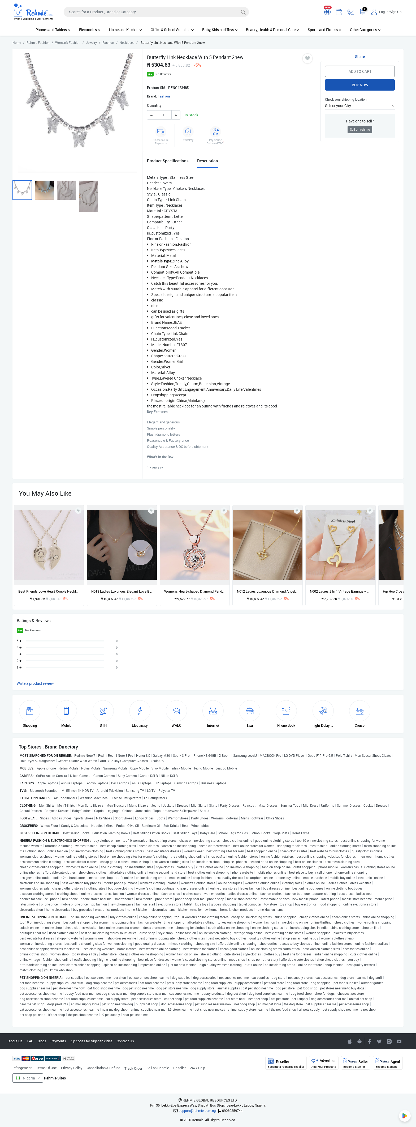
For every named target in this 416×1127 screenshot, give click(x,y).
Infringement (22, 1067)
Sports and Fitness (324, 29)
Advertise (323, 1063)
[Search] (156, 12)
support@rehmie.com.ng (197, 1110)
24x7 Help (197, 1067)
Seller (355, 1063)
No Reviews (163, 74)
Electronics (90, 29)
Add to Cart (360, 71)
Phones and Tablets (53, 29)
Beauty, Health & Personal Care (272, 29)
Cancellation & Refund (103, 1067)
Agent (387, 1063)
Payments (58, 1041)
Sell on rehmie (360, 129)
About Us (15, 1041)
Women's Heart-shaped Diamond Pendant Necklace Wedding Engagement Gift (195, 591)
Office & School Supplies (172, 29)
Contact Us (125, 1041)
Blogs (42, 1041)
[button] (360, 105)
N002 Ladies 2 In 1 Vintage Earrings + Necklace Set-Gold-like (340, 591)
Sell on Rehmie (157, 1067)
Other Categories (365, 29)
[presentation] (390, 547)
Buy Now (360, 84)
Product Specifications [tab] (168, 160)
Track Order (133, 1068)
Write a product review (35, 683)
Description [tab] (207, 160)
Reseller (179, 1067)
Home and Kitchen (125, 29)
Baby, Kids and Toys (219, 29)
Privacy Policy (72, 1067)
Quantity (154, 105)
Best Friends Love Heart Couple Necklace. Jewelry (49, 591)
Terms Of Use (46, 1067)
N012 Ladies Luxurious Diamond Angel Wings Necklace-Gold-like (267, 591)
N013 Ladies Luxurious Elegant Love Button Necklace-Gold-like (122, 591)
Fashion (164, 96)
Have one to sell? (360, 121)
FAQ (30, 1041)
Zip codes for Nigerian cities (91, 1041)
